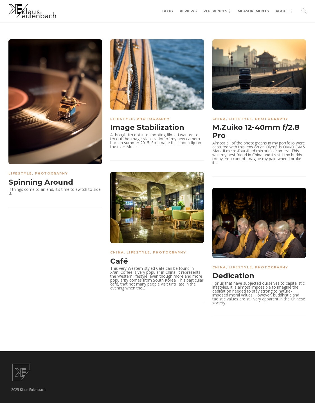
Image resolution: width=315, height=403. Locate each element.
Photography (51, 173)
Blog (167, 11)
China (219, 119)
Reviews (188, 11)
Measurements (253, 11)
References (215, 11)
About (282, 11)
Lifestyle (20, 173)
